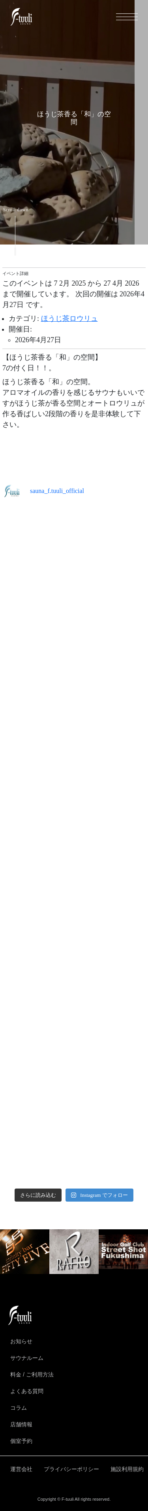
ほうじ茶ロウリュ (69, 318)
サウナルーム (26, 1358)
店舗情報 (21, 1424)
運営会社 (21, 1469)
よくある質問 (26, 1391)
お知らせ (21, 1341)
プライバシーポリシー (71, 1469)
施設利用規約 (127, 1469)
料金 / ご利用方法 (32, 1374)
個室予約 (21, 1441)
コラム (18, 1408)
